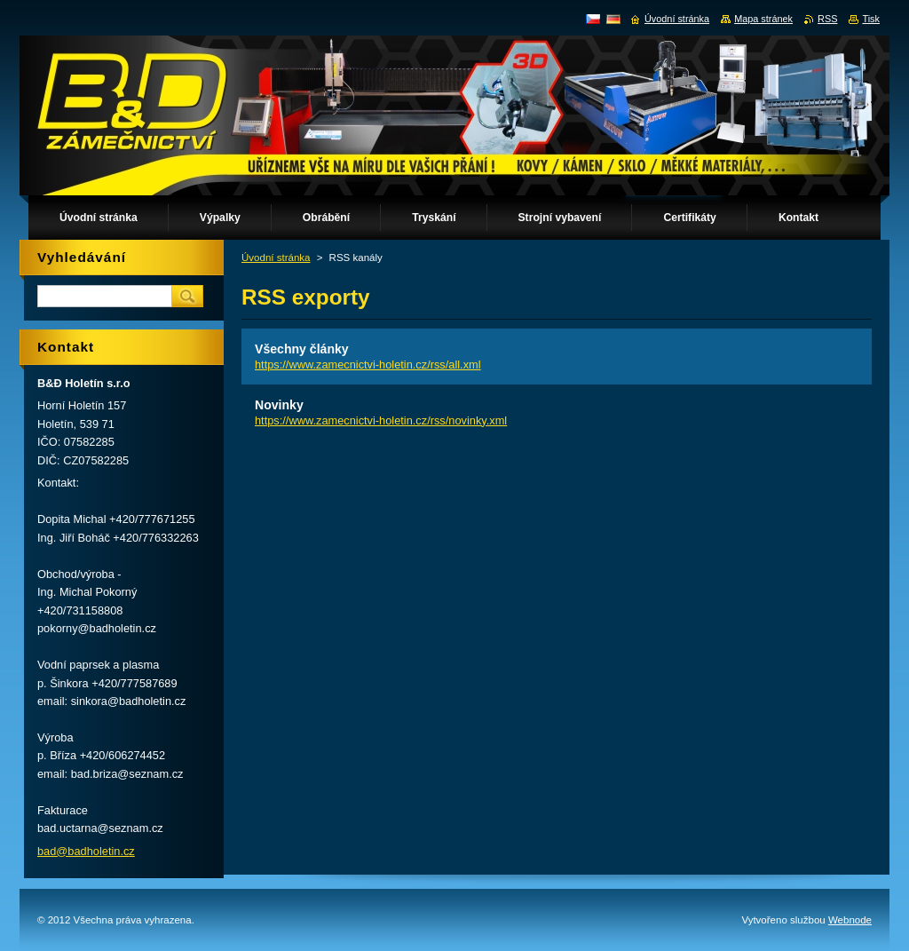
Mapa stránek (763, 18)
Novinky (279, 405)
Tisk (871, 18)
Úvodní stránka (275, 257)
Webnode (850, 920)
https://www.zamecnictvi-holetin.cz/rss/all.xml (368, 364)
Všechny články (302, 349)
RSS (827, 18)
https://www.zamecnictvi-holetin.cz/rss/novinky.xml (381, 420)
